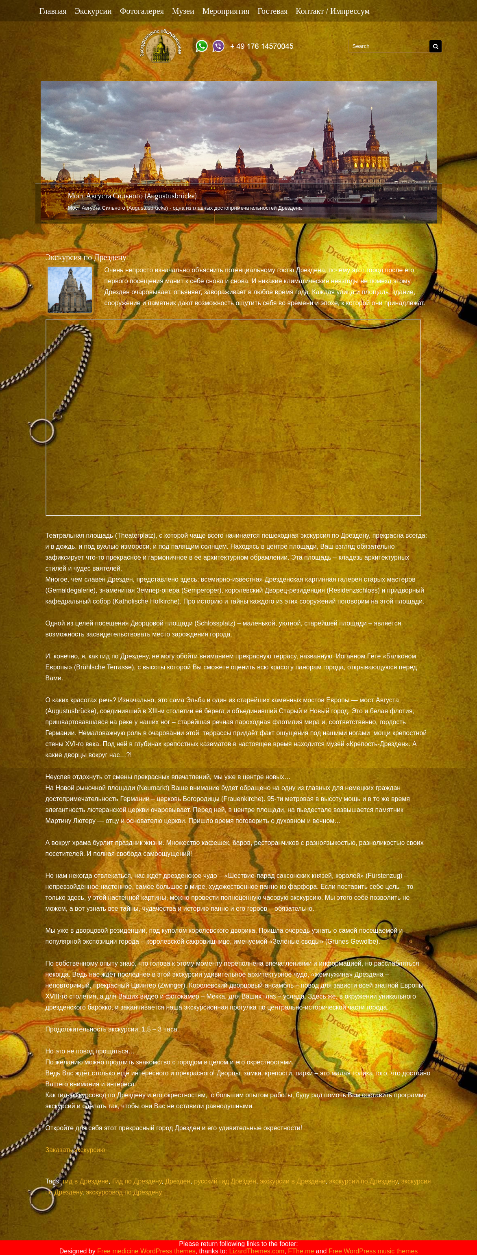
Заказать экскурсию (75, 1149)
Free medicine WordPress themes (146, 1251)
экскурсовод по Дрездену (124, 1192)
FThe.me (301, 1251)
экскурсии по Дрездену (363, 1181)
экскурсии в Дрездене (293, 1181)
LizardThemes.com (256, 1251)
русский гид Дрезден (225, 1181)
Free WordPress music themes (373, 1251)
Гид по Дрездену (136, 1181)
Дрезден (177, 1181)
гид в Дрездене (86, 1181)
